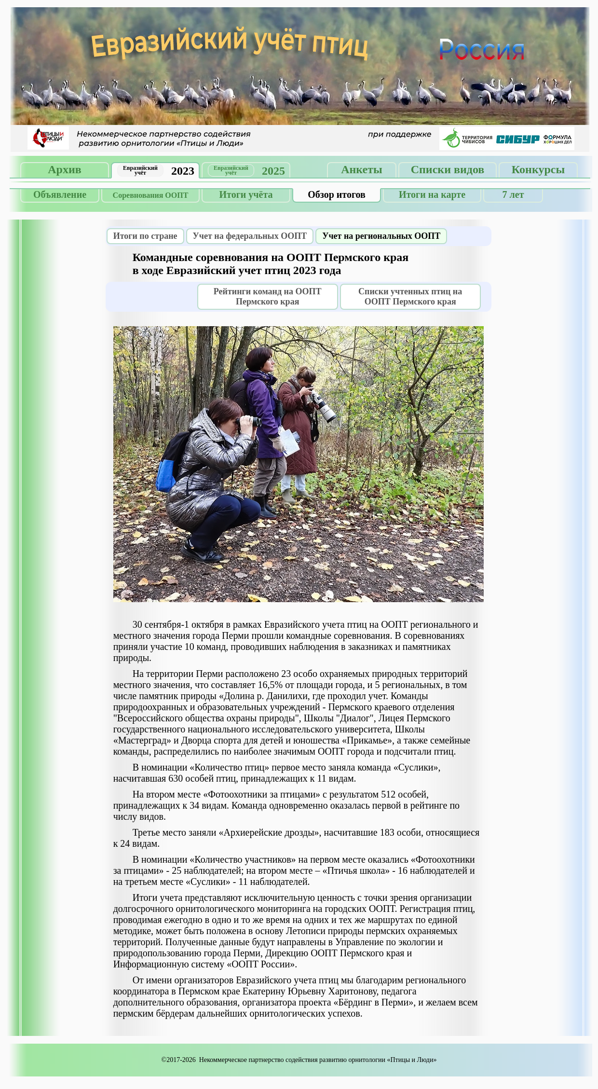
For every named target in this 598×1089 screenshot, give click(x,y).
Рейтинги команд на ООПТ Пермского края (268, 296)
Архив (64, 169)
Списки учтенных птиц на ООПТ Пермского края (410, 296)
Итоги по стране (145, 236)
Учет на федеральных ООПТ (250, 236)
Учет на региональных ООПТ (381, 236)
